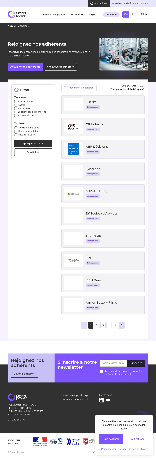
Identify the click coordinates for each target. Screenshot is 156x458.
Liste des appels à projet (76, 395)
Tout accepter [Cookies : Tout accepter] (111, 439)
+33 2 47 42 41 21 (16, 420)
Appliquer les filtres (33, 143)
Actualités (117, 3)
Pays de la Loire (26, 134)
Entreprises (24, 108)
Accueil (12, 26)
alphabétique (135, 89)
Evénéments (131, 3)
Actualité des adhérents (25, 66)
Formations (100, 3)
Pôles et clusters (26, 115)
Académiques (25, 101)
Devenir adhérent (60, 66)
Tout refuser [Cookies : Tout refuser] (137, 439)
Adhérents (111, 14)
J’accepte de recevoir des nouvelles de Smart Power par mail (123, 373)
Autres (21, 105)
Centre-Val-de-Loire (28, 127)
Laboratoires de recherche (32, 111)
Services (75, 14)
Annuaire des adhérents (76, 399)
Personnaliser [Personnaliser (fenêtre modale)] (108, 449)
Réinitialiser (33, 152)
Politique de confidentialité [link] (133, 449)
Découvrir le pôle (52, 14)
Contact (144, 3)
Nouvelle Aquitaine (28, 131)
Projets (93, 14)
